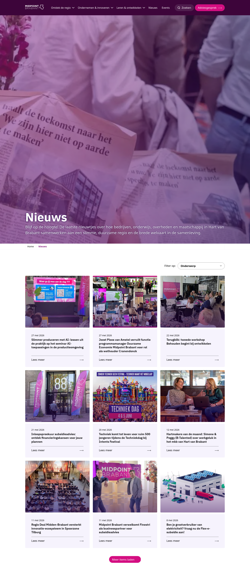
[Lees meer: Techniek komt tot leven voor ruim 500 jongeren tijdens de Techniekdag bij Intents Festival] (125, 449)
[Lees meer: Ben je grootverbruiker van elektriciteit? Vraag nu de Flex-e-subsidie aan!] (193, 540)
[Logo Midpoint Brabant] (34, 8)
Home (30, 246)
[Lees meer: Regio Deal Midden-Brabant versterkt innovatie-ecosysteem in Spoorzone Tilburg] (57, 540)
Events (166, 7)
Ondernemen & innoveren (93, 7)
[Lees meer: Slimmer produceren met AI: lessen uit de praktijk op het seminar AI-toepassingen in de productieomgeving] (57, 359)
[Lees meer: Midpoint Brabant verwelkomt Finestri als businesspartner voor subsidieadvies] (125, 540)
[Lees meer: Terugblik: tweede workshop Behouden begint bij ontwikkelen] (193, 359)
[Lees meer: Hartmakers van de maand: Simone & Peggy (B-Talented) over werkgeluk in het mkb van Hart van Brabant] (193, 449)
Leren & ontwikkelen (129, 7)
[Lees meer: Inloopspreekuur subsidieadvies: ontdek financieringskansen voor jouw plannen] (57, 449)
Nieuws (152, 7)
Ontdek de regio (61, 7)
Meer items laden (123, 559)
